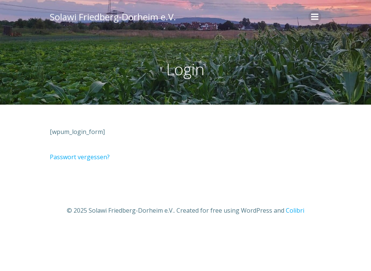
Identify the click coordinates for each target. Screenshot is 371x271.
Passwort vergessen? (80, 157)
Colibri (295, 210)
